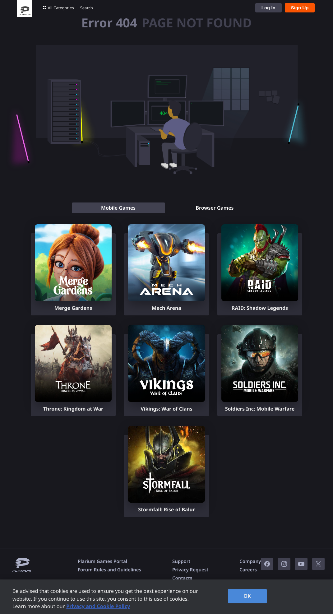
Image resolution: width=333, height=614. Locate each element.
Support (181, 561)
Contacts (182, 578)
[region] (166, 596)
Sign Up (300, 7)
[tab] (118, 208)
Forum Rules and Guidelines (109, 570)
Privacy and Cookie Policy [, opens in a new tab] (98, 606)
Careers (248, 570)
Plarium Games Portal (102, 561)
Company (250, 561)
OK (247, 596)
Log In (268, 7)
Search (86, 8)
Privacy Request (190, 570)
